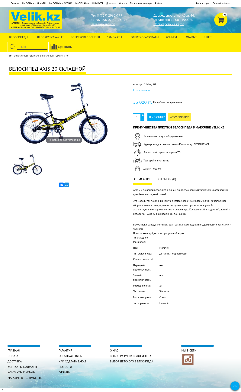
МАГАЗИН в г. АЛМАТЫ (34, 3)
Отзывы (64, 372)
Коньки (172, 36)
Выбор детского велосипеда (131, 361)
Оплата (123, 3)
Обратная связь (70, 356)
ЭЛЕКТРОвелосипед (85, 37)
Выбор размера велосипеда (130, 356)
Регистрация (202, 3)
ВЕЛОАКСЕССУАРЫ (50, 36)
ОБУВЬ (191, 36)
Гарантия (65, 350)
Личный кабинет (221, 3)
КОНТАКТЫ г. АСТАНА (22, 372)
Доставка (111, 3)
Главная (15, 3)
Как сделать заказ (72, 361)
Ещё (158, 3)
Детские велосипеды (42, 55)
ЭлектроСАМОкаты (145, 37)
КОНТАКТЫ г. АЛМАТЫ (22, 367)
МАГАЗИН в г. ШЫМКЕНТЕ (89, 3)
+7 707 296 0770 (103, 20)
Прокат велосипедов (141, 3)
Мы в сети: (189, 350)
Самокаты (115, 36)
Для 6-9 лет (62, 55)
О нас (114, 350)
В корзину (157, 117)
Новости (65, 367)
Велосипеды (19, 36)
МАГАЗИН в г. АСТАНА (60, 3)
